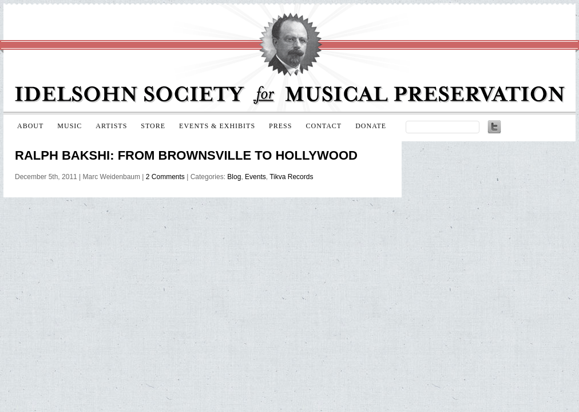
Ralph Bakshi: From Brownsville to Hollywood (186, 155)
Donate (370, 126)
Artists (111, 126)
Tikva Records (291, 177)
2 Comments (165, 177)
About (30, 126)
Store (153, 126)
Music (69, 126)
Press (280, 126)
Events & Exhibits (217, 126)
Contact (324, 126)
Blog (234, 177)
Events (255, 177)
